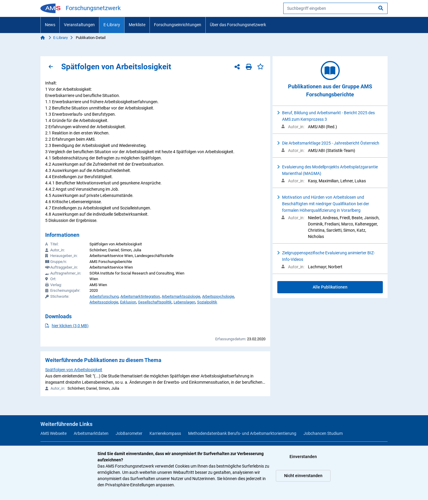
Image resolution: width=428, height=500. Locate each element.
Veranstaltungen (79, 24)
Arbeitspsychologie (218, 296)
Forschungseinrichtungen (177, 24)
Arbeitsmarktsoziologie (181, 296)
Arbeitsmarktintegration (140, 296)
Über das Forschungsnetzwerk (238, 24)
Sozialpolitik (207, 302)
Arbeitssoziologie (103, 302)
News (50, 24)
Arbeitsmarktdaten (91, 433)
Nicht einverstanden (303, 475)
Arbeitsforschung (104, 296)
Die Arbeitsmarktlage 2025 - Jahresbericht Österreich (330, 143)
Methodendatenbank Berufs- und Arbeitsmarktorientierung (242, 433)
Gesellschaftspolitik (155, 302)
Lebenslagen (184, 302)
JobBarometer (129, 433)
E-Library (111, 24)
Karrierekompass (165, 433)
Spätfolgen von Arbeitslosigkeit (73, 369)
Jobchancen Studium (323, 433)
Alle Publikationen (330, 287)
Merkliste (137, 24)
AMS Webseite (53, 433)
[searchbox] (335, 8)
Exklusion (128, 302)
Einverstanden (303, 456)
